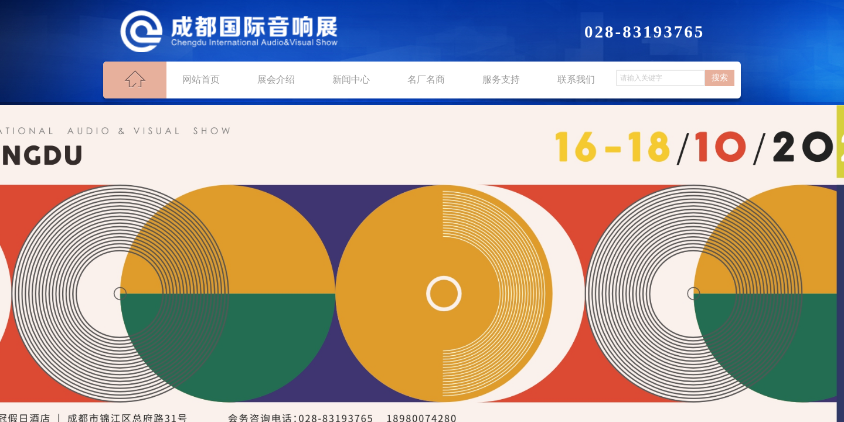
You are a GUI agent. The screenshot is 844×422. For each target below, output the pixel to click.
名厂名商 (426, 79)
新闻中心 (351, 79)
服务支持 (501, 79)
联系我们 (576, 79)
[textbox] (660, 78)
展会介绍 (276, 79)
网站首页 (201, 79)
